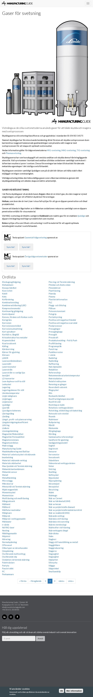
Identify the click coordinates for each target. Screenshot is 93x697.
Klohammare (7, 285)
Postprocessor (55, 326)
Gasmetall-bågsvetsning (36, 237)
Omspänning (7, 551)
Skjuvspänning (55, 480)
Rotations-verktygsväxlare (61, 407)
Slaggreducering (56, 548)
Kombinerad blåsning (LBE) (14, 305)
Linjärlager (7, 399)
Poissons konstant (57, 311)
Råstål (51, 425)
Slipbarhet (53, 559)
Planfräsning (54, 290)
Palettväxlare (8, 562)
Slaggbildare (54, 545)
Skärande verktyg (56, 516)
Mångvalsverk (8, 501)
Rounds (52, 416)
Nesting (5, 530)
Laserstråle (7, 369)
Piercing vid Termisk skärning (62, 282)
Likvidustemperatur (11, 393)
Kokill (4, 293)
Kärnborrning (8, 349)
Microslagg (7, 480)
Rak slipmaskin (55, 366)
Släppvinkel (54, 568)
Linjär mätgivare (9, 396)
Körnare (6, 355)
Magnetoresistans (10, 440)
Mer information (74, 691)
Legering (6, 387)
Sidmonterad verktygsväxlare (62, 463)
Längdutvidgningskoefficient (15, 422)
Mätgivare (7, 513)
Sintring (52, 469)
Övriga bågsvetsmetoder (36, 256)
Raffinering (54, 364)
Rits (50, 393)
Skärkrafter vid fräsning (59, 527)
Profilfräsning (55, 343)
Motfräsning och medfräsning (15, 498)
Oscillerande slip (9, 556)
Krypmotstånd (8, 340)
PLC (50, 302)
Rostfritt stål (55, 402)
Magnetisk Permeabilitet (13, 437)
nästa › (62, 581)
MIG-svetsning (54, 150)
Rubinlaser (53, 419)
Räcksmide (53, 428)
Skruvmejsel (54, 483)
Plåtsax (52, 308)
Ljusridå (5, 407)
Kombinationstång (10, 302)
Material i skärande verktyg (14, 460)
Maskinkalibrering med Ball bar (16, 451)
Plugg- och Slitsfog (57, 305)
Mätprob (6, 516)
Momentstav (8, 495)
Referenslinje (55, 372)
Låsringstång (8, 413)
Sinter (51, 466)
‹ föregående (35, 581)
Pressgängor (54, 329)
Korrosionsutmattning (12, 329)
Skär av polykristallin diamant (62, 507)
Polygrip (52, 314)
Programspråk (55, 346)
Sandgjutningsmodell (58, 443)
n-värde (5, 524)
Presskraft (53, 337)
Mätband (6, 504)
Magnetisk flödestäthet (12, 434)
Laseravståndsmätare (12, 361)
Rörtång (52, 434)
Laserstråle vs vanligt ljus (13, 372)
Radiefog (53, 358)
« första (22, 581)
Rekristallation (55, 378)
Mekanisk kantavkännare (13, 469)
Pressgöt (53, 334)
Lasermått (6, 364)
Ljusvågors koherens (11, 410)
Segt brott (53, 448)
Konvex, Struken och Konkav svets (17, 317)
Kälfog (5, 346)
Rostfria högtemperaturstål (61, 399)
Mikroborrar (7, 483)
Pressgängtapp (55, 331)
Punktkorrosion (56, 352)
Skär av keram (55, 504)
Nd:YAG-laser (8, 527)
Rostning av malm (56, 405)
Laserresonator (9, 366)
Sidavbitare (54, 460)
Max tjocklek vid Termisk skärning (17, 466)
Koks (4, 296)
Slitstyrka (53, 562)
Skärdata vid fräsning (58, 519)
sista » (71, 581)
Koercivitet (7, 290)
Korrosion (6, 323)
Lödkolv (5, 428)
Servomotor (54, 454)
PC (3, 571)
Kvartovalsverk (9, 343)
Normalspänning (9, 542)
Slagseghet (54, 554)
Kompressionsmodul (11, 308)
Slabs (51, 536)
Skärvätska (54, 533)
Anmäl (40, 638)
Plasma (52, 296)
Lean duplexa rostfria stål (13, 381)
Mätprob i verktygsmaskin (14, 519)
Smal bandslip (55, 571)
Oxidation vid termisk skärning (15, 559)
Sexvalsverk (54, 457)
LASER (5, 358)
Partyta (5, 565)
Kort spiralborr (9, 331)
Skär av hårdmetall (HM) (59, 501)
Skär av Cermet (55, 498)
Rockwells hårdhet (57, 396)
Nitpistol (6, 536)
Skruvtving (53, 489)
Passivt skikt (7, 568)
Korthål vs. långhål (10, 334)
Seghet (52, 445)
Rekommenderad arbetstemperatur (64, 375)
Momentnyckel (8, 492)
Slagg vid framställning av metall (63, 542)
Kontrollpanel (8, 314)
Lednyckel (6, 384)
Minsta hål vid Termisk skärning (16, 486)
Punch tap (53, 349)
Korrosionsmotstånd (11, 326)
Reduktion (53, 369)
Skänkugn (53, 495)
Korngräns (7, 320)
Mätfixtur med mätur (11, 510)
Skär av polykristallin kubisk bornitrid (65, 510)
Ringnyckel (54, 390)
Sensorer (53, 451)
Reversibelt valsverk (58, 387)
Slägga (52, 565)
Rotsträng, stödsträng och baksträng (65, 410)
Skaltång (52, 472)
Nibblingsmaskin (9, 533)
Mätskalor (6, 521)
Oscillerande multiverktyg (13, 554)
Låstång (5, 416)
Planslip (52, 293)
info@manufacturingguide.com (13, 607)
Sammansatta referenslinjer (61, 437)
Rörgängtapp (55, 431)
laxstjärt (6, 375)
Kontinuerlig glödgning (12, 311)
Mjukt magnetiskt (10, 489)
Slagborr (52, 539)
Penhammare (8, 574)
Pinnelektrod (54, 288)
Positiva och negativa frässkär (62, 320)
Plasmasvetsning (13, 153)
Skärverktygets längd (58, 530)
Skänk (51, 492)
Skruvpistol (54, 486)
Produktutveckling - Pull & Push (63, 340)
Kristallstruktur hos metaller (15, 337)
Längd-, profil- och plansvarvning (17, 419)
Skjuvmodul (54, 478)
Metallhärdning (9, 478)
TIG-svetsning (83, 150)
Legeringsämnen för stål (13, 390)
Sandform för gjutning (59, 440)
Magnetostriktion (10, 443)
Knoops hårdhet (9, 288)
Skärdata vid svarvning (59, 521)
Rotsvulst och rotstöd (58, 413)
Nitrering (6, 539)
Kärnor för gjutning (11, 352)
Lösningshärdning (10, 431)
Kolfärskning (8, 299)
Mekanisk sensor (9, 472)
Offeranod (7, 545)
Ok (61, 691)
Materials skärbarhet (11, 463)
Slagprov (53, 551)
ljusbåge (81, 216)
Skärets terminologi (57, 524)
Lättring (6, 425)
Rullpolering (54, 422)
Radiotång (53, 361)
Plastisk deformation (58, 299)
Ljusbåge (6, 405)
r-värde (52, 355)
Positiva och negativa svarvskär (63, 323)
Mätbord (6, 507)
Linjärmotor (7, 402)
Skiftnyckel (54, 475)
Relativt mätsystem (57, 381)
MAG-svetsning (68, 150)
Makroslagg (7, 445)
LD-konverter (8, 378)
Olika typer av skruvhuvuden (15, 548)
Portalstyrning (55, 317)
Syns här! (11, 247)
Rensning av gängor (58, 384)
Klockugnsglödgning (11, 282)
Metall (5, 475)
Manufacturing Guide (17, 3)
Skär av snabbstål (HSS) (59, 513)
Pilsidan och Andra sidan (59, 285)
